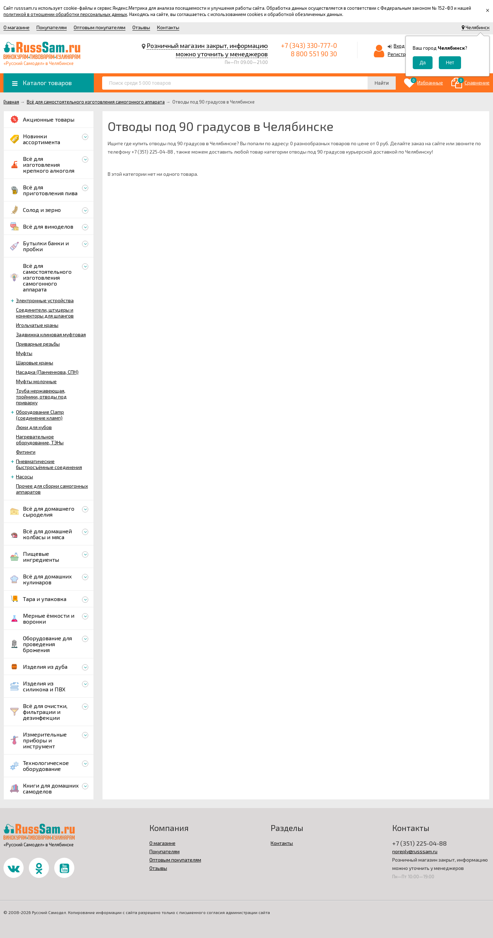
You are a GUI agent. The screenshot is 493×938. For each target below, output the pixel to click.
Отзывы (141, 27)
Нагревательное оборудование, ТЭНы (40, 439)
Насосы (24, 476)
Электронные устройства (45, 300)
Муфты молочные (36, 381)
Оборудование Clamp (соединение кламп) (40, 415)
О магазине (16, 27)
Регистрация (402, 54)
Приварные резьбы (38, 344)
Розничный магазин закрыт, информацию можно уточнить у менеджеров (207, 50)
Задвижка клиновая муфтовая (51, 334)
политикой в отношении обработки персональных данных (65, 14)
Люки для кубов (34, 427)
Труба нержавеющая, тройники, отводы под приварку (41, 396)
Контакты (168, 27)
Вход (399, 46)
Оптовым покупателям (99, 27)
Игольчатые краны (37, 325)
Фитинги (25, 452)
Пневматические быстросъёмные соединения (49, 464)
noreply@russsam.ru (414, 851)
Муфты (24, 353)
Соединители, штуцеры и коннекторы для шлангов (45, 313)
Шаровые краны (34, 362)
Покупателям (51, 27)
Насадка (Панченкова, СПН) (47, 372)
